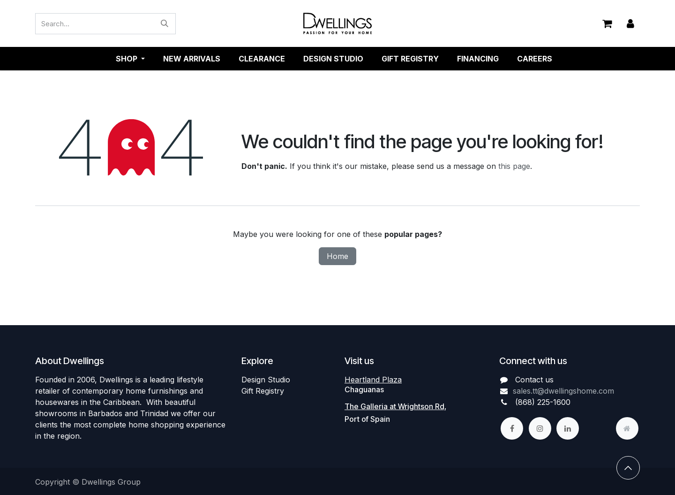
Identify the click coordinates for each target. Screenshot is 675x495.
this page (514, 166)
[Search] (164, 23)
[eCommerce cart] (607, 23)
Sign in (630, 23)
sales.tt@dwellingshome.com (563, 391)
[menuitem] (192, 58)
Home (337, 256)
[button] (628, 468)
